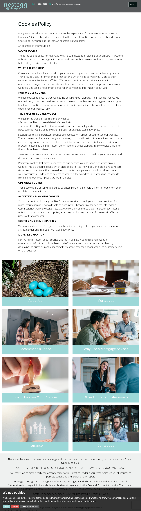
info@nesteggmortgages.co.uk (65, 4)
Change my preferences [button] (29, 506)
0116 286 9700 (39, 4)
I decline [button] (15, 506)
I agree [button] (6, 506)
